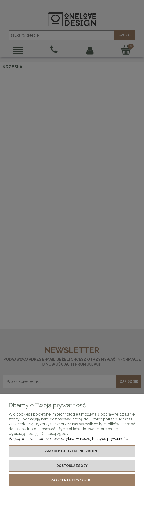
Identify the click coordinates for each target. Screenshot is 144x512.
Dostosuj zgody (72, 466)
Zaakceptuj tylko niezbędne (72, 451)
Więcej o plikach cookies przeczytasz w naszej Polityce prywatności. (69, 438)
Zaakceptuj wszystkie (72, 480)
